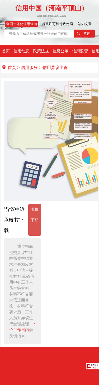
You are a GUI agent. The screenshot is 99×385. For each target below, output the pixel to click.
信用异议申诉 (55, 67)
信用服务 (29, 67)
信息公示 (60, 51)
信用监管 (80, 51)
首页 (6, 51)
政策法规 (41, 51)
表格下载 (34, 214)
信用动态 (21, 51)
